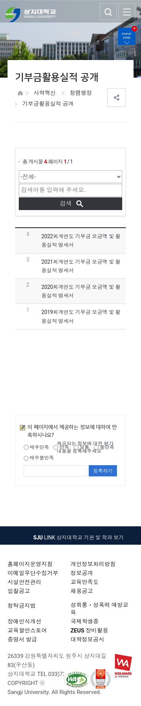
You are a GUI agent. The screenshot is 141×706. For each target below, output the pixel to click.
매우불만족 (39, 458)
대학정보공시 (88, 639)
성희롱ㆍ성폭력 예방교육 (100, 609)
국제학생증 (85, 621)
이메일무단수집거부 (33, 573)
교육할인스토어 (27, 630)
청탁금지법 (22, 605)
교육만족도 (85, 582)
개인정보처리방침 (93, 564)
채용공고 (82, 591)
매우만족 (36, 447)
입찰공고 (19, 591)
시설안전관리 (24, 582)
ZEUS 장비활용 (89, 630)
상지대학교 (31, 14)
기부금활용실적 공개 (48, 104)
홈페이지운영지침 (30, 564)
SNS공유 (117, 98)
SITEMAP (126, 11)
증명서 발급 (22, 639)
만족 (61, 447)
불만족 (104, 447)
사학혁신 (44, 93)
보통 (81, 447)
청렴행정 (81, 93)
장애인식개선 (24, 621)
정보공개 (82, 573)
